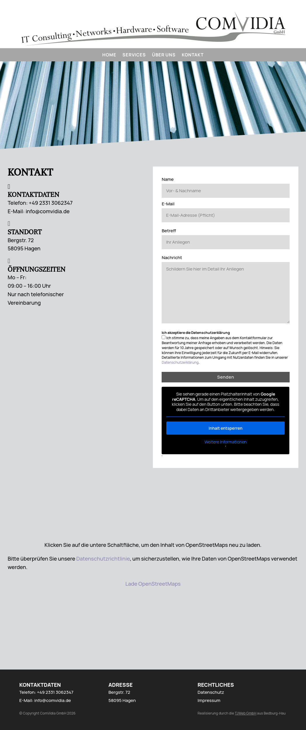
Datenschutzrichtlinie (103, 558)
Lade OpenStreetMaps (153, 583)
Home (109, 55)
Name (168, 179)
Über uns (163, 55)
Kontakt (192, 55)
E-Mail (168, 204)
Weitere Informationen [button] (226, 442)
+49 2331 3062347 (55, 692)
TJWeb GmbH (245, 713)
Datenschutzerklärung (180, 362)
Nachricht (172, 257)
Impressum (209, 700)
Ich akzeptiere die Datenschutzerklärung (196, 332)
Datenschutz (211, 692)
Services (134, 55)
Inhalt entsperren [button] (226, 428)
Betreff (169, 231)
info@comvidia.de (52, 700)
